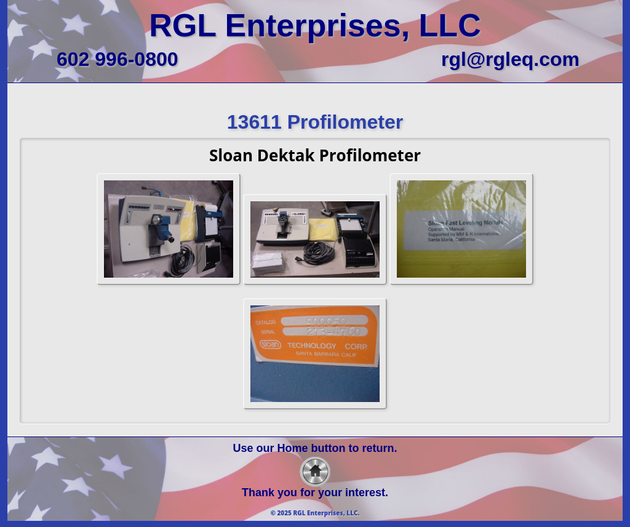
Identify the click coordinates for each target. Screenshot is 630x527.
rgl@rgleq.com (510, 59)
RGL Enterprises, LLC (314, 25)
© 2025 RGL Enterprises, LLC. (315, 513)
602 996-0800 (117, 59)
